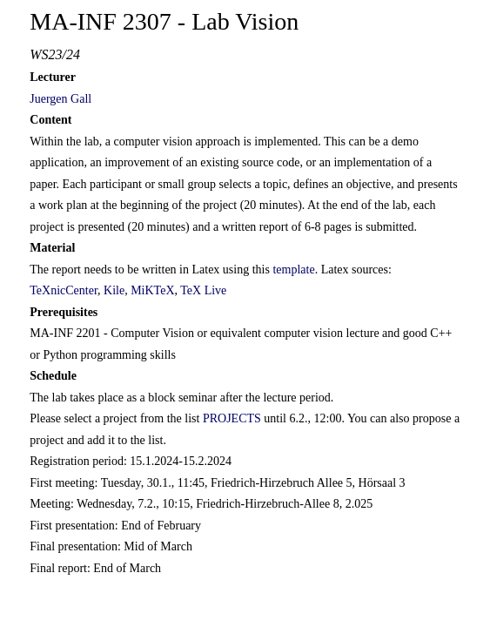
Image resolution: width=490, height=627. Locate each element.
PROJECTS (232, 418)
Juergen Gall (60, 98)
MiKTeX (152, 290)
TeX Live (203, 290)
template (293, 269)
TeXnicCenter (63, 290)
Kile (114, 290)
